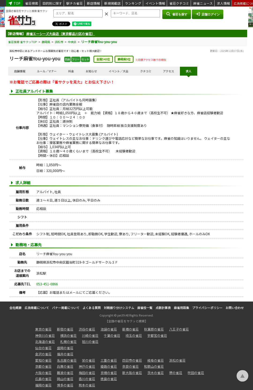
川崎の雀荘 (90, 335)
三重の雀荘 (108, 360)
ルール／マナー (47, 71)
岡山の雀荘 (65, 378)
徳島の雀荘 (108, 378)
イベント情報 (155, 3)
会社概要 (15, 307)
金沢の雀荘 (43, 354)
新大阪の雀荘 (132, 372)
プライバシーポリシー (207, 307)
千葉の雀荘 (112, 335)
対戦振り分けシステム (119, 307)
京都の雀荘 (43, 366)
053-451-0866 (47, 284)
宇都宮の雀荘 (157, 335)
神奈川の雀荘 (45, 335)
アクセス (168, 71)
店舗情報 (19, 71)
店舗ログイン (207, 14)
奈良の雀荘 (130, 366)
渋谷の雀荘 (87, 329)
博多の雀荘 (65, 385)
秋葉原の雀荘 (154, 329)
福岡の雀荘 (43, 385)
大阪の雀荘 (43, 372)
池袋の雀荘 (108, 329)
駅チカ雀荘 (74, 3)
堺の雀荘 (175, 372)
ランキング (133, 3)
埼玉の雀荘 (134, 335)
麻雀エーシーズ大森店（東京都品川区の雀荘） (60, 33)
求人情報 (223, 3)
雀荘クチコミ (179, 3)
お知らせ (91, 71)
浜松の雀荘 (177, 360)
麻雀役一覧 (145, 307)
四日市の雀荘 (132, 360)
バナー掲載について (65, 307)
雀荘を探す (176, 14)
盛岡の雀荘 (65, 348)
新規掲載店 (112, 3)
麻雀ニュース (203, 3)
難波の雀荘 (65, 372)
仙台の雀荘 (43, 348)
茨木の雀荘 (155, 372)
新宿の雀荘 (65, 329)
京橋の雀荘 (108, 372)
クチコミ (145, 71)
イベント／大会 (118, 71)
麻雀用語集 (181, 307)
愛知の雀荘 (43, 360)
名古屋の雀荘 (67, 360)
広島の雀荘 (43, 378)
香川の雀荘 (87, 378)
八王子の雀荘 (179, 329)
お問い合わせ (235, 307)
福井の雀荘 (65, 354)
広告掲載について (37, 307)
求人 (188, 71)
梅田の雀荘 (87, 372)
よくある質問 (91, 307)
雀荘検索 (31, 3)
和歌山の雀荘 (154, 366)
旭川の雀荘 (90, 341)
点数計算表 (163, 307)
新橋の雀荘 (130, 329)
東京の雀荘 (43, 329)
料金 (71, 71)
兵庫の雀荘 (65, 366)
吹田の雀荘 (196, 372)
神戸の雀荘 (87, 366)
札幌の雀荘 (68, 341)
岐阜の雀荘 (155, 360)
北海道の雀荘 (45, 341)
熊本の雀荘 (87, 385)
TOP (14, 3)
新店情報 (93, 3)
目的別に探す (52, 3)
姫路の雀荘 (108, 366)
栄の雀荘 (88, 360)
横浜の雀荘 (68, 335)
